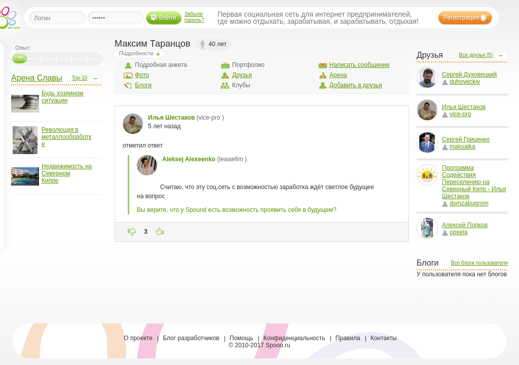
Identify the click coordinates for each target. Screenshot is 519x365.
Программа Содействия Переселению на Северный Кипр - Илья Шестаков (474, 182)
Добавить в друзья (355, 85)
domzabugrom (465, 203)
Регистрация (461, 17)
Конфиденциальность (294, 338)
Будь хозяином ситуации (62, 97)
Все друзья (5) (476, 55)
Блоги (143, 85)
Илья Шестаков (464, 107)
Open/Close (95, 79)
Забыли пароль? (194, 17)
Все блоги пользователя (479, 263)
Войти (167, 17)
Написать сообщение (359, 64)
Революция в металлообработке (66, 137)
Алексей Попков (465, 225)
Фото (142, 75)
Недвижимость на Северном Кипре (67, 173)
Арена (338, 75)
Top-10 (79, 78)
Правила (348, 338)
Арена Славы (36, 78)
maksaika (458, 146)
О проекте (138, 338)
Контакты (383, 338)
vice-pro (456, 114)
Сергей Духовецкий (469, 74)
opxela (454, 232)
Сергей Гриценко (466, 139)
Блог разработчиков (191, 338)
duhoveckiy (461, 81)
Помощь (241, 338)
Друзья (242, 75)
